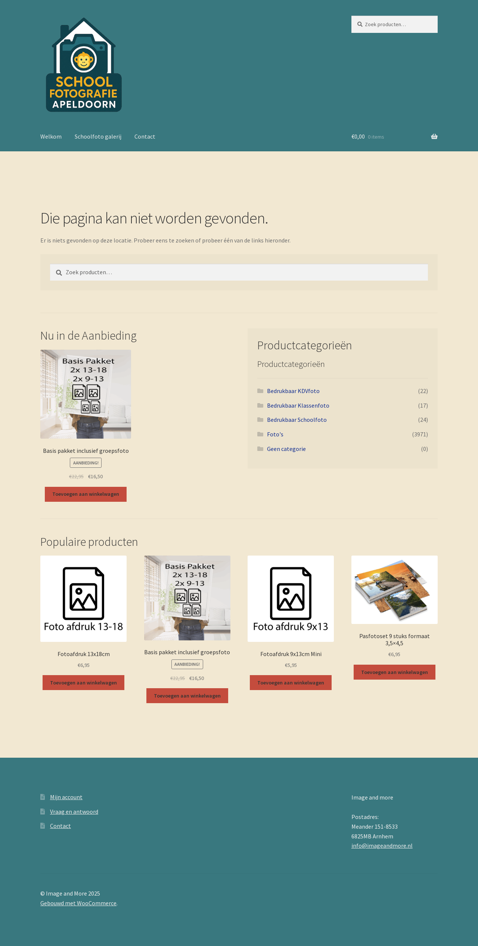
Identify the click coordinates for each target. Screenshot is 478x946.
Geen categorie (286, 448)
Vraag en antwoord (74, 811)
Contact (144, 136)
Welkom (51, 136)
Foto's (275, 434)
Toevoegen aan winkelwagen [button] (85, 494)
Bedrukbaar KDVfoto (293, 391)
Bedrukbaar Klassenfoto (298, 405)
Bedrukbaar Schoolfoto (297, 419)
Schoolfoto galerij (98, 136)
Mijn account (66, 797)
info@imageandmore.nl (382, 845)
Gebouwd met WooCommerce (78, 903)
